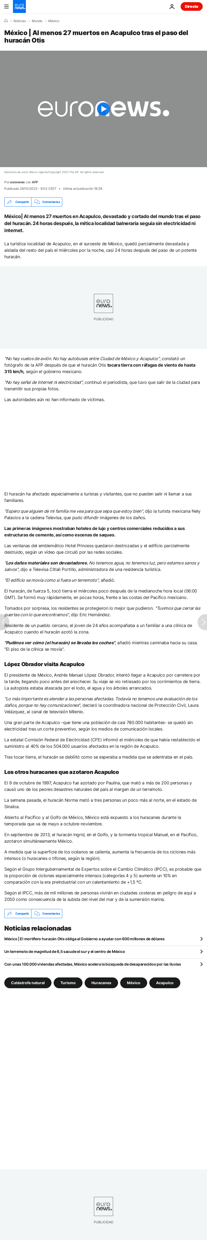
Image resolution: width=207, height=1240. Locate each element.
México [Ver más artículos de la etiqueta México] (133, 982)
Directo (191, 6)
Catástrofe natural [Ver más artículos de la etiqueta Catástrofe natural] (28, 982)
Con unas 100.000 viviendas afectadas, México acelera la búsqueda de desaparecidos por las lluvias (92, 964)
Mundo (37, 21)
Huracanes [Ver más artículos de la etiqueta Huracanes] (101, 982)
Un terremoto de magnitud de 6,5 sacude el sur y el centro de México (64, 951)
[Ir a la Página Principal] (19, 6)
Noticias (19, 21)
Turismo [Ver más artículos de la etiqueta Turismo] (68, 982)
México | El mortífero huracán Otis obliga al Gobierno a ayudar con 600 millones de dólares (84, 938)
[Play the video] (103, 109)
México (53, 21)
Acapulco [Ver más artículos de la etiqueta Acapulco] (165, 982)
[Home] (6, 21)
